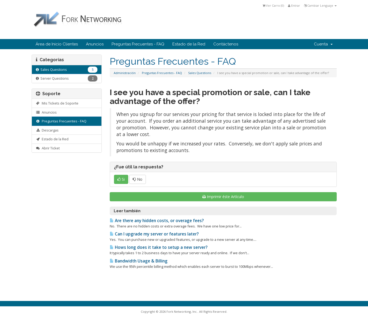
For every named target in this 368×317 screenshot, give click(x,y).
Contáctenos (225, 44)
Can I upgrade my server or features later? (154, 234)
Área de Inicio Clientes (57, 44)
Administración (125, 73)
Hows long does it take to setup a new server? (158, 247)
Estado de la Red (188, 44)
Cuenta (323, 44)
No (137, 179)
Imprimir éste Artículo (223, 196)
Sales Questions (199, 73)
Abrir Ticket (48, 148)
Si (121, 179)
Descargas (47, 130)
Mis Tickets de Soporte (57, 103)
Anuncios (95, 44)
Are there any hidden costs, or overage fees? (157, 220)
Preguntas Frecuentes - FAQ (138, 44)
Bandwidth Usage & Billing (139, 261)
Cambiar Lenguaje (320, 5)
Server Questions (67, 78)
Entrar (294, 5)
